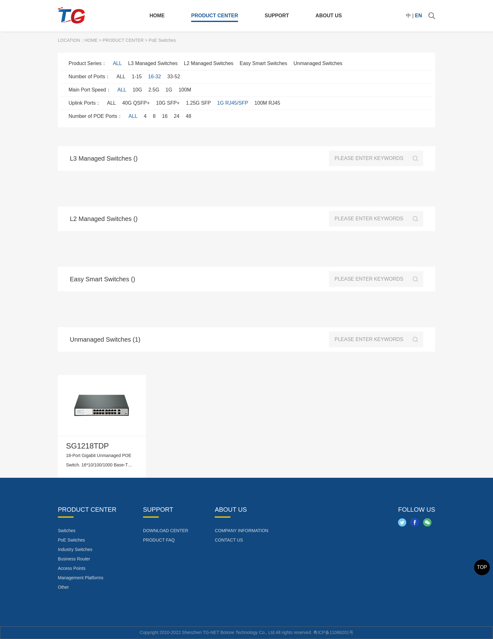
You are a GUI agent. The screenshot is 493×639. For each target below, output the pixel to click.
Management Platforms (80, 577)
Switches (66, 530)
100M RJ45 (267, 103)
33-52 (173, 76)
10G (137, 89)
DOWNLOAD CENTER (165, 530)
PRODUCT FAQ (159, 540)
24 (177, 116)
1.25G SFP (198, 103)
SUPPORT (277, 15)
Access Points (72, 568)
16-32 (154, 76)
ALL (117, 63)
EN (418, 15)
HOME (157, 15)
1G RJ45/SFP (232, 103)
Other (63, 587)
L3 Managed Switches (152, 63)
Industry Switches (75, 549)
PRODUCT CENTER (214, 15)
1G (169, 89)
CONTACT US (229, 540)
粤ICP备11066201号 (333, 632)
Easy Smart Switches (263, 63)
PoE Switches (71, 540)
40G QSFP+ (136, 103)
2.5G (153, 89)
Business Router (74, 558)
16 (165, 116)
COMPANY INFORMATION (241, 530)
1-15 (137, 76)
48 (188, 116)
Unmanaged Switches (317, 63)
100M (185, 89)
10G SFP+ (168, 103)
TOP (482, 567)
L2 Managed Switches (208, 63)
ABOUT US (329, 15)
